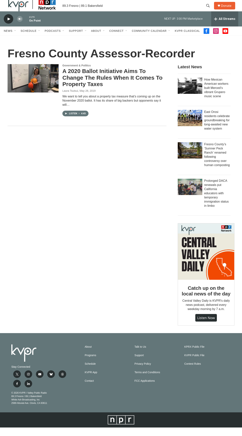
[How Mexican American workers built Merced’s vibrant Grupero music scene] (190, 94)
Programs (90, 363)
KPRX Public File (194, 355)
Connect (116, 39)
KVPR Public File (194, 363)
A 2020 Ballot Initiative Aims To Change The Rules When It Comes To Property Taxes (112, 86)
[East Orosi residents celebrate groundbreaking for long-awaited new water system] (190, 126)
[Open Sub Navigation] (15, 39)
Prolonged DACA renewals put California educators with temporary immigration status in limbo (216, 202)
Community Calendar (149, 39)
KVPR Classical (187, 39)
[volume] (20, 27)
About (96, 39)
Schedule (28, 39)
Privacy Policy (142, 372)
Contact (89, 389)
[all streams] (224, 27)
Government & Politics (76, 73)
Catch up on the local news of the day (206, 299)
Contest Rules (192, 372)
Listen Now (206, 326)
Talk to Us (140, 355)
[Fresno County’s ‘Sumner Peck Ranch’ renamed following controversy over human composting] (190, 159)
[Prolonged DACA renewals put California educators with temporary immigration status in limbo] (190, 195)
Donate (228, 10)
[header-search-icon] (209, 10)
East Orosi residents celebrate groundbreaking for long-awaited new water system (217, 129)
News (8, 39)
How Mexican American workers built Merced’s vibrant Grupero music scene (216, 96)
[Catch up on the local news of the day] (206, 260)
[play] (8, 27)
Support (76, 39)
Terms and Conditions (147, 380)
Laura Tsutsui (70, 99)
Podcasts (53, 39)
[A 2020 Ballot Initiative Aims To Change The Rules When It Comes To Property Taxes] (33, 87)
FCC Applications (144, 389)
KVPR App (91, 380)
